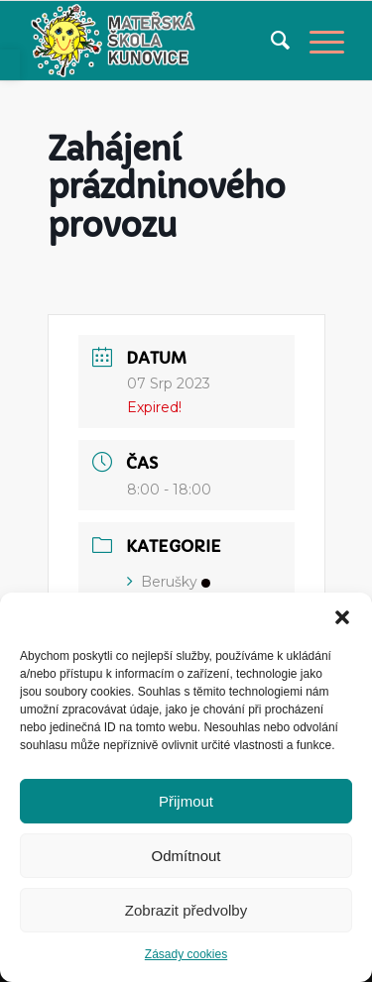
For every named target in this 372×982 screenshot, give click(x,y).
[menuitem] (270, 40)
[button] (342, 617)
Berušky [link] (168, 582)
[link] (10, 65)
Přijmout (186, 801)
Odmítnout (185, 855)
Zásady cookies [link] (186, 954)
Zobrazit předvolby (186, 910)
